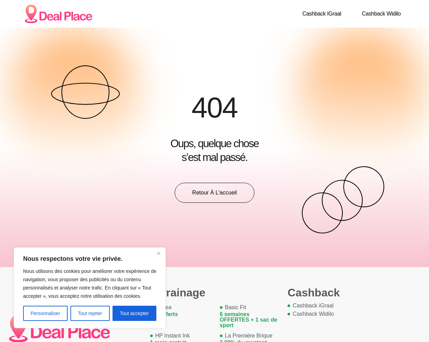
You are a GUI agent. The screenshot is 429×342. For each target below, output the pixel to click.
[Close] (158, 253)
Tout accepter (134, 313)
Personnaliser (45, 313)
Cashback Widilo (381, 14)
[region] (90, 287)
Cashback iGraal (321, 14)
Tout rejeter (90, 313)
